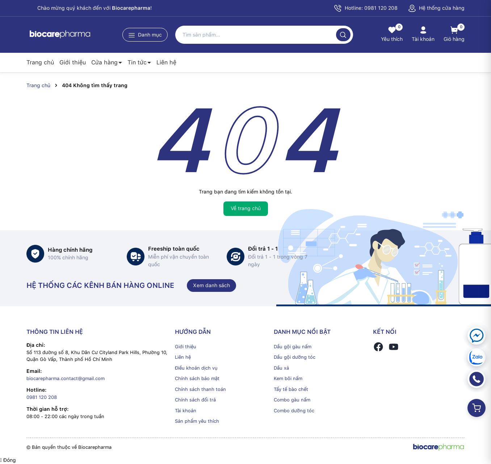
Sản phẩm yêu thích (197, 421)
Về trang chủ (246, 208)
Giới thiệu (72, 62)
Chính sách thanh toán (200, 389)
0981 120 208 (41, 397)
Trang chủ (40, 62)
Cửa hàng (104, 62)
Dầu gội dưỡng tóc (294, 357)
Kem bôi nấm (288, 378)
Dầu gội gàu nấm (292, 346)
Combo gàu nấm (292, 400)
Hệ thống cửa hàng (436, 8)
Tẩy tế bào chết (291, 389)
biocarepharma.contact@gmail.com (65, 378)
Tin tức (137, 62)
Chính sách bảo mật (197, 378)
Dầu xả (281, 368)
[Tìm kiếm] (343, 34)
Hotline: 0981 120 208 (366, 8)
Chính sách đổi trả (195, 400)
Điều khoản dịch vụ (196, 368)
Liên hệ (166, 62)
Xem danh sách (211, 285)
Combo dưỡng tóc (294, 410)
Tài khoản (185, 410)
